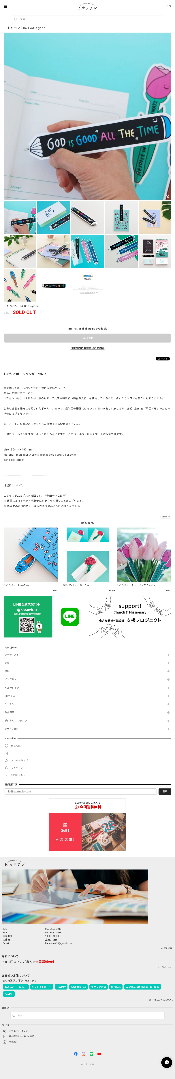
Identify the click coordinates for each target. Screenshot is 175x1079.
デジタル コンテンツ (16, 720)
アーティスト (12, 654)
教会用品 (9, 712)
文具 (7, 663)
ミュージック (12, 687)
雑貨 (7, 671)
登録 (165, 791)
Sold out (87, 337)
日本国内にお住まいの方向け (88, 348)
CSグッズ (10, 696)
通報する (166, 516)
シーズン (9, 704)
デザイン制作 (12, 729)
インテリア (11, 679)
